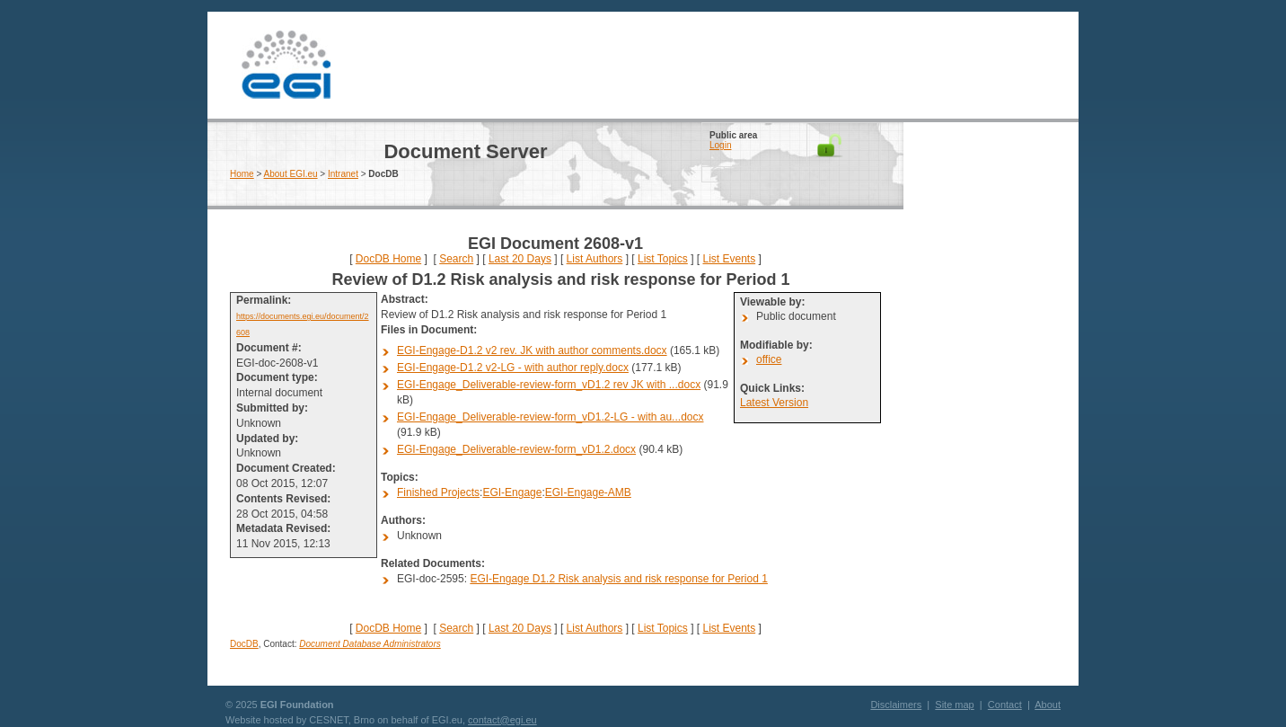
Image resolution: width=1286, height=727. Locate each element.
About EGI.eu (291, 174)
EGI (285, 65)
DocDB (244, 644)
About (1048, 704)
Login (720, 145)
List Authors (595, 259)
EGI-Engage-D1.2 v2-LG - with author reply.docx (513, 367)
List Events (728, 259)
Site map (954, 704)
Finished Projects (438, 492)
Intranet (343, 174)
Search (456, 259)
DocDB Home (388, 259)
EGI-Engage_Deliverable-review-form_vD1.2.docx (516, 449)
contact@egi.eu (502, 719)
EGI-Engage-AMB (588, 492)
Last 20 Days (520, 259)
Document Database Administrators (369, 644)
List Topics (663, 259)
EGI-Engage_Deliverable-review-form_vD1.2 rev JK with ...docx (548, 384)
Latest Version (774, 402)
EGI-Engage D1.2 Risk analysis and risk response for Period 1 (619, 578)
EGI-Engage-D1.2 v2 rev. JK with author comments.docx (532, 350)
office (768, 359)
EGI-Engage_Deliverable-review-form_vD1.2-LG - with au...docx (550, 417)
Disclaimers (895, 704)
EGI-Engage (512, 492)
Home (242, 174)
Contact (1005, 704)
